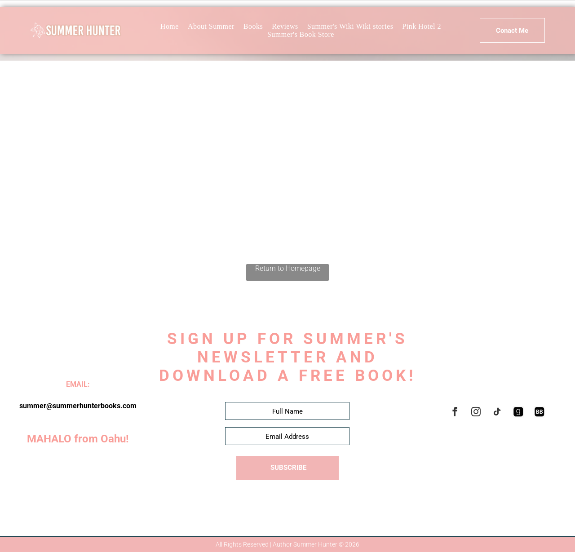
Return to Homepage (287, 268)
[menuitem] (169, 26)
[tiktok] (497, 413)
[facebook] (455, 413)
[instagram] (476, 413)
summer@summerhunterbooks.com (78, 406)
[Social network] (518, 413)
